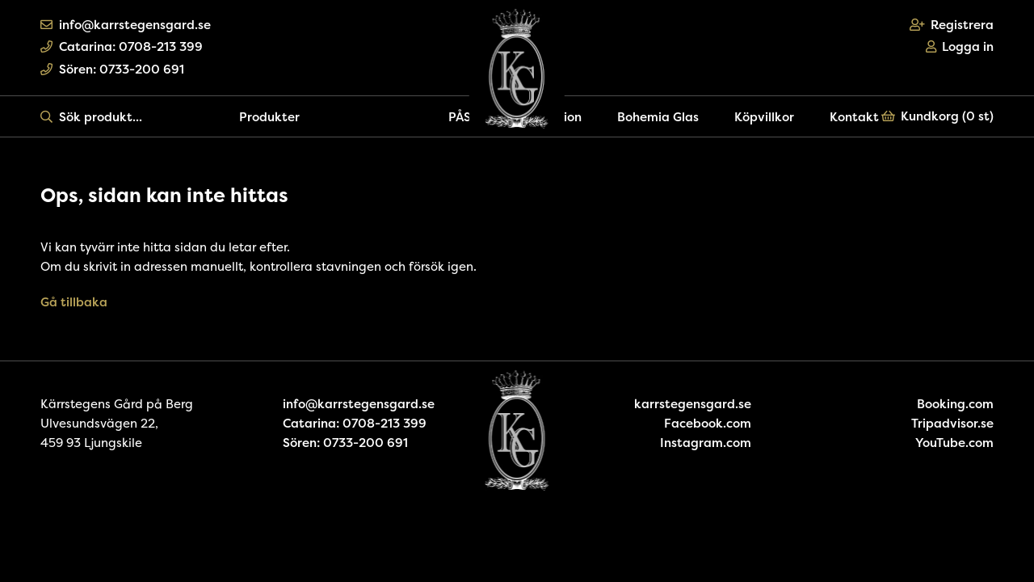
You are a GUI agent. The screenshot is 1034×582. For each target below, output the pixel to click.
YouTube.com (954, 442)
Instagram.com (705, 442)
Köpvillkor (764, 116)
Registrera (952, 25)
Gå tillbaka (73, 301)
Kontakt (854, 116)
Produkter (269, 116)
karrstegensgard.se (692, 403)
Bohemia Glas (658, 116)
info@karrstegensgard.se (125, 24)
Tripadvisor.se (952, 423)
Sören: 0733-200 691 (112, 69)
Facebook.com (707, 423)
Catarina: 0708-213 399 (121, 46)
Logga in (960, 46)
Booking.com (955, 403)
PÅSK (463, 116)
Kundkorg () (937, 116)
